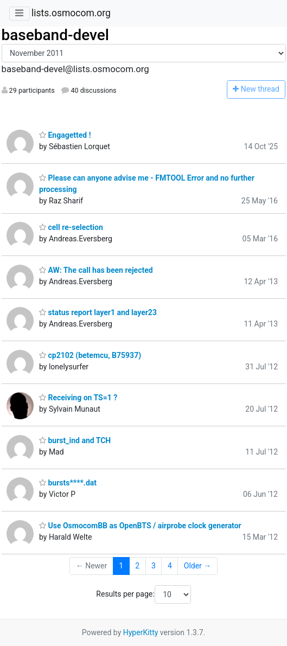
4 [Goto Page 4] (170, 565)
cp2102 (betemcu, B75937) (90, 355)
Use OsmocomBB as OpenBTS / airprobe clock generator (140, 525)
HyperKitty (140, 632)
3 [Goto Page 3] (153, 565)
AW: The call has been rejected (96, 270)
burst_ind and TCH (75, 440)
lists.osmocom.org (71, 13)
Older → (198, 565)
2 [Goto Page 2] (137, 565)
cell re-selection (71, 227)
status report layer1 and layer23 (98, 312)
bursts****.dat (68, 482)
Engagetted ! (65, 135)
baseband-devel (55, 35)
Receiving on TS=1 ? (78, 397)
